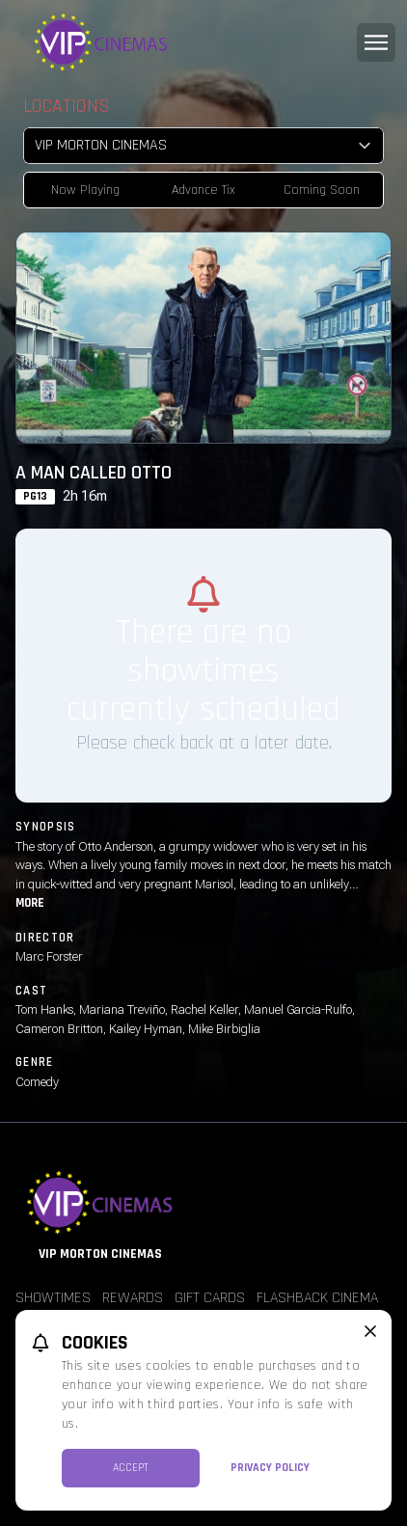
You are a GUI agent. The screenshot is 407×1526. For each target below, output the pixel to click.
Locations (66, 106)
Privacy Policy (270, 1467)
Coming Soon (322, 190)
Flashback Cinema (317, 1298)
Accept (131, 1467)
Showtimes (53, 1298)
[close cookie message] (370, 1331)
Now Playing (85, 190)
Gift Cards (210, 1298)
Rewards (132, 1298)
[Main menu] (376, 42)
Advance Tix (203, 190)
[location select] (203, 145)
